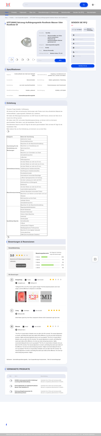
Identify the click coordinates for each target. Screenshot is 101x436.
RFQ (60, 60)
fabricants (23, 12)
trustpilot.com (21, 283)
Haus (6, 12)
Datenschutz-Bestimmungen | (13, 434)
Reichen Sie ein (83, 66)
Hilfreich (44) (21, 314)
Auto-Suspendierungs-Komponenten (37, 359)
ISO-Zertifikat (85, 417)
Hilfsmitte (84, 427)
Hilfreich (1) (34, 283)
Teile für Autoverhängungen (54, 359)
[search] (84, 5)
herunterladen (91, 12)
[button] (35, 59)
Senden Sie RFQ (78, 12)
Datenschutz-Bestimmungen (89, 423)
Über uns (32, 12)
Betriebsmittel (65, 12)
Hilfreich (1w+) (21, 330)
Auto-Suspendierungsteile (21, 17)
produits (14, 12)
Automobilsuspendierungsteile (20, 359)
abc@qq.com (11, 417)
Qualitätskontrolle (86, 420)
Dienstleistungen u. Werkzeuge (48, 12)
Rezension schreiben (21, 265)
